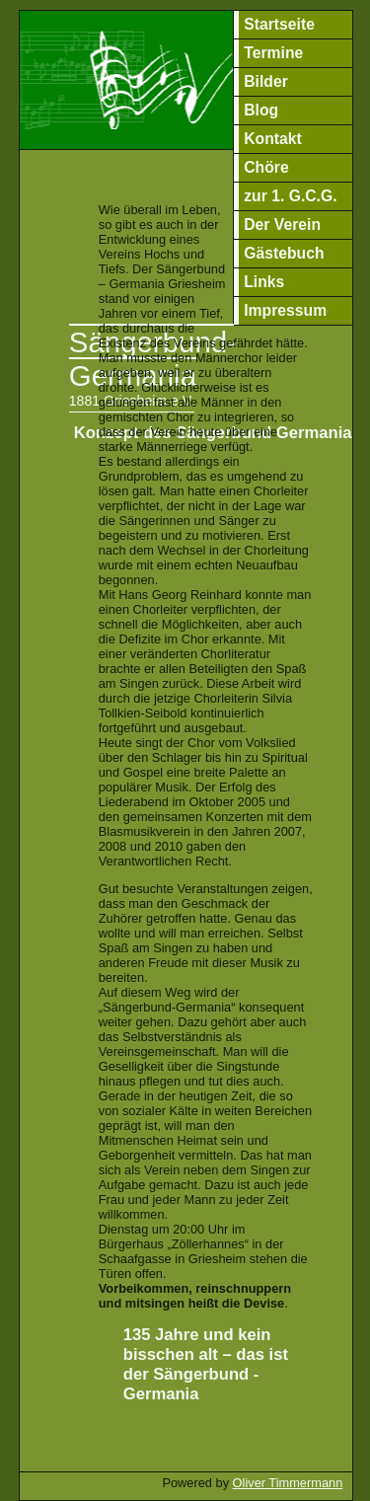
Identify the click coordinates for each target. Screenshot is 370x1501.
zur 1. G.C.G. (290, 196)
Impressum (285, 310)
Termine (273, 52)
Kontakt (273, 138)
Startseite (279, 24)
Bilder (266, 81)
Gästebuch (284, 253)
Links (264, 281)
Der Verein (282, 224)
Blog (261, 110)
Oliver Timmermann (288, 1482)
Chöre (266, 167)
